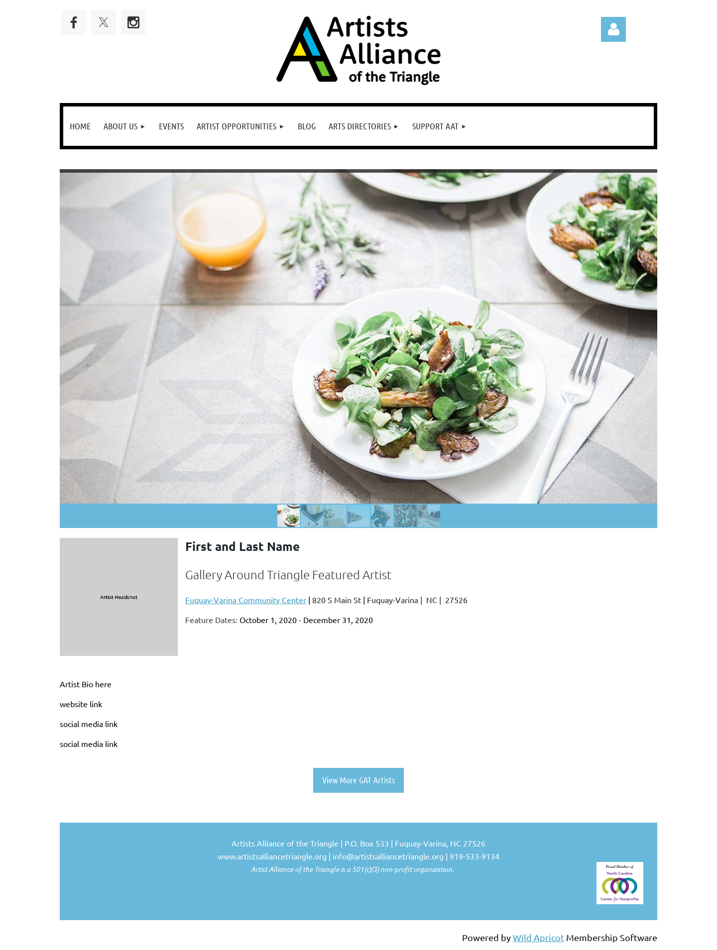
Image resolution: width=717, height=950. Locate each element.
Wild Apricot (538, 937)
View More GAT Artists (358, 779)
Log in (613, 29)
